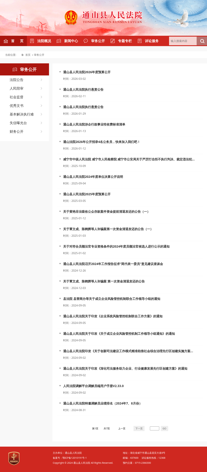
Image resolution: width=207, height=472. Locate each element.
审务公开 (39, 54)
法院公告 (16, 79)
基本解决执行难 (22, 114)
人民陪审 (16, 88)
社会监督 (16, 97)
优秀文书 (16, 105)
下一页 (139, 428)
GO (164, 428)
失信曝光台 (18, 123)
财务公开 (16, 131)
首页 (28, 54)
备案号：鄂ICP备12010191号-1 (70, 457)
